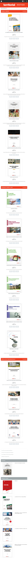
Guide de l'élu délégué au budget (14, 60)
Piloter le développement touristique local (14, 293)
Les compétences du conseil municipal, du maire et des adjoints (14, 32)
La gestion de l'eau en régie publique (20, 496)
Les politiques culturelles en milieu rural (21, 528)
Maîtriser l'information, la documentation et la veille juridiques (21, 545)
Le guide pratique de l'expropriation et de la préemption (14, 265)
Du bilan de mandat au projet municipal (14, 409)
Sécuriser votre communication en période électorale (14, 380)
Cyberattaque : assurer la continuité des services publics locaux (21, 513)
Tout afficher (25, 11)
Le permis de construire (14, 208)
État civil (16, 480)
